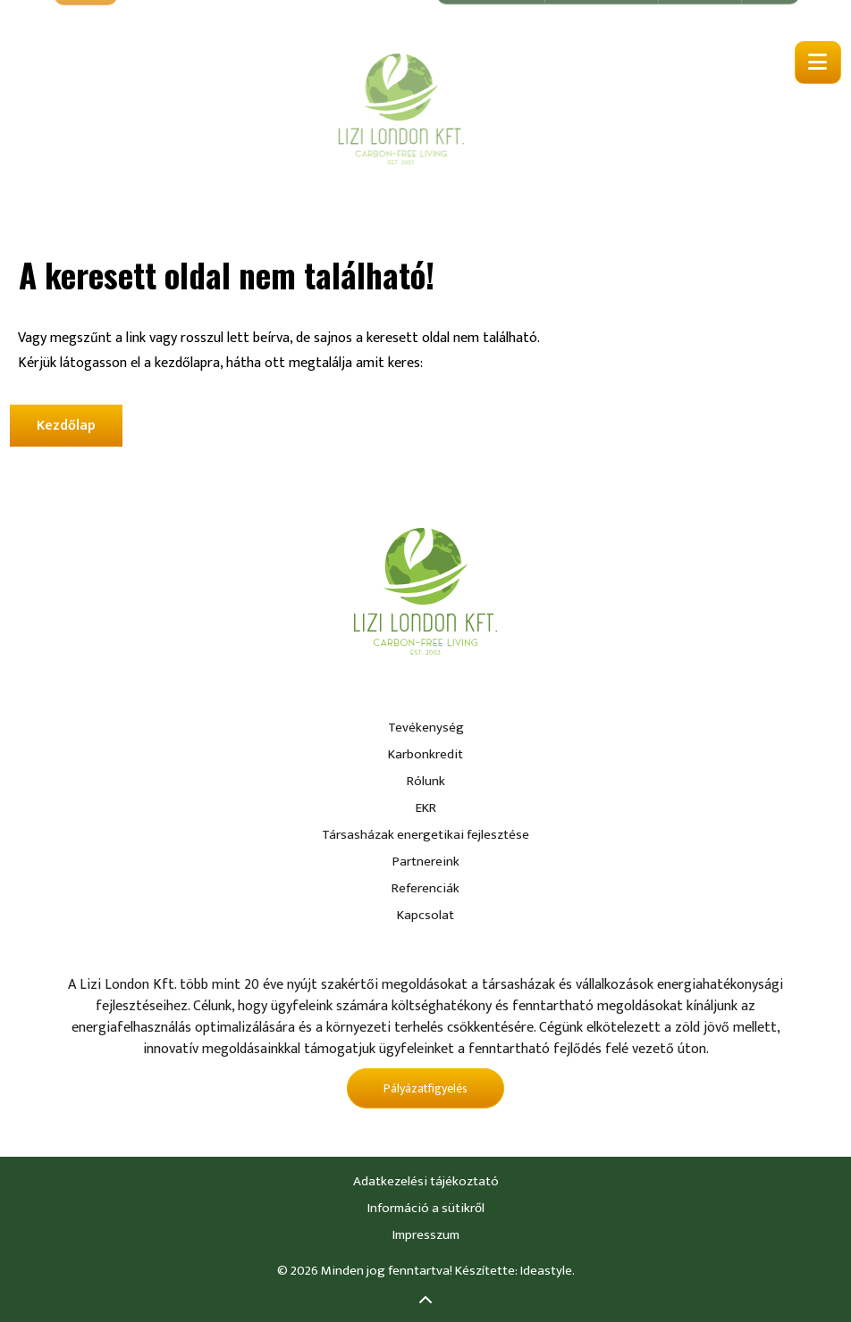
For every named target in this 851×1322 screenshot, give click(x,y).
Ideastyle (546, 1270)
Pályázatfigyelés (425, 1088)
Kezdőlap (66, 426)
